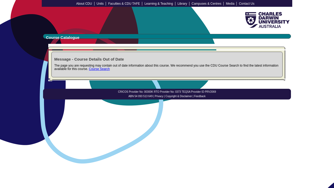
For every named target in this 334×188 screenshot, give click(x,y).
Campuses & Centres (206, 3)
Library (182, 3)
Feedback (200, 96)
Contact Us (246, 3)
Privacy (159, 96)
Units (100, 3)
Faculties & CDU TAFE (124, 3)
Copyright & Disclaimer (178, 96)
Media (230, 3)
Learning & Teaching (159, 3)
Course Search (99, 69)
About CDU (84, 3)
